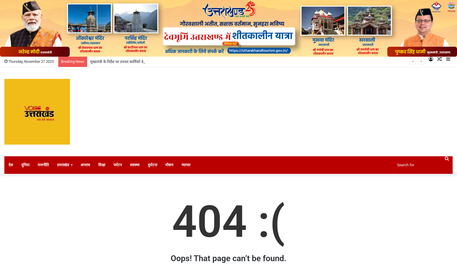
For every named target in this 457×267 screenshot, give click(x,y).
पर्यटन (117, 165)
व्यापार (186, 165)
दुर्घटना (152, 165)
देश (10, 165)
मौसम (169, 165)
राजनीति (43, 165)
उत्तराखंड (63, 165)
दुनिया (25, 165)
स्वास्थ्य (135, 165)
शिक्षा (101, 165)
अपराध (85, 165)
